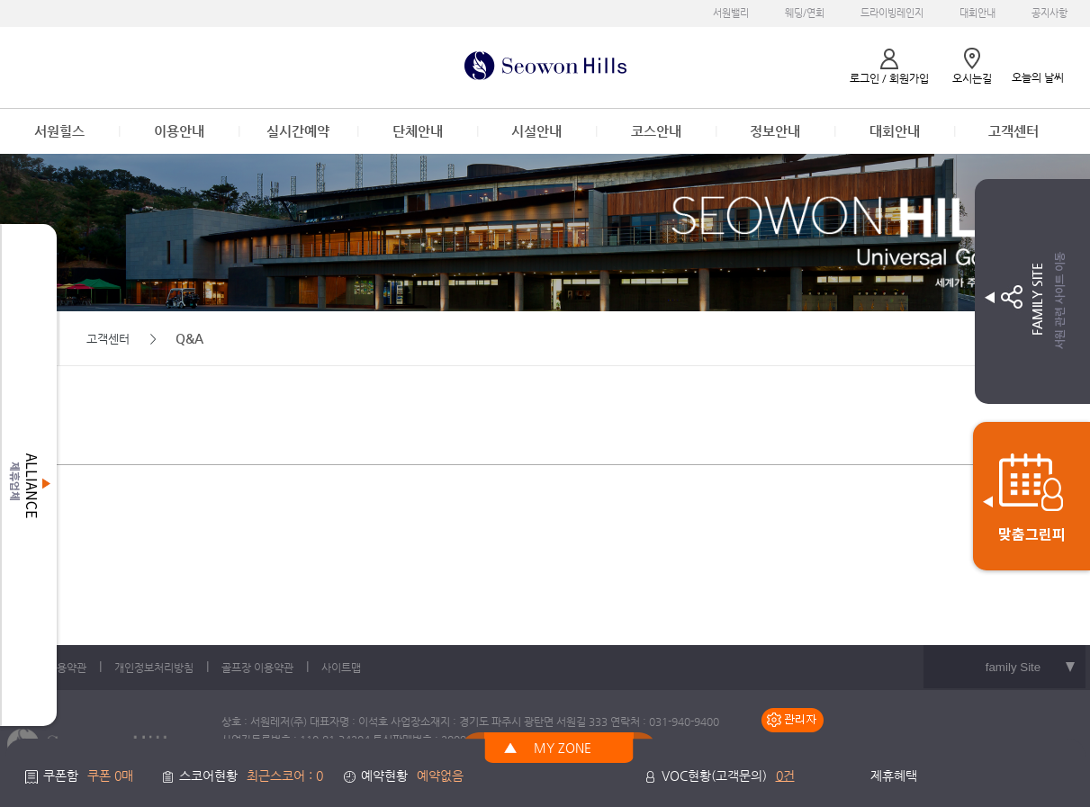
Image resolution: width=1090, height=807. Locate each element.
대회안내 (977, 13)
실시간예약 (297, 131)
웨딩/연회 (804, 13)
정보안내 (775, 131)
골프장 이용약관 (257, 667)
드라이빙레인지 (891, 13)
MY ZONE (562, 747)
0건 (785, 775)
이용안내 (179, 131)
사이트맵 (341, 667)
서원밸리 (731, 13)
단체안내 (417, 131)
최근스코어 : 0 (285, 775)
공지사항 (1049, 13)
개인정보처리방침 (154, 667)
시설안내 (536, 131)
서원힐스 (59, 131)
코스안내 (656, 131)
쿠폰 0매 (110, 775)
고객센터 (1013, 131)
